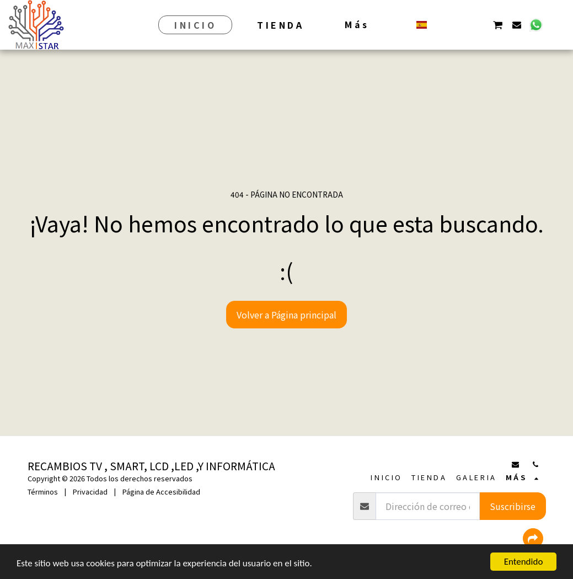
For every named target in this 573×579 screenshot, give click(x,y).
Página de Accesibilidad (161, 491)
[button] (441, 24)
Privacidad (90, 491)
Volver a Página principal (286, 314)
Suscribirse (512, 506)
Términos (43, 491)
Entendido (523, 561)
